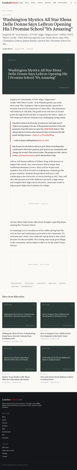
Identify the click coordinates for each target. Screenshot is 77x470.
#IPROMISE (48, 129)
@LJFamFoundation (26, 155)
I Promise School (29, 283)
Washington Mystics (26, 286)
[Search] (71, 2)
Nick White (62, 283)
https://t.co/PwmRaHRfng (43, 135)
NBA (54, 2)
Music (27, 2)
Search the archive (8, 450)
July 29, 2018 (43, 140)
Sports (33, 2)
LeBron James (52, 283)
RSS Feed (5, 447)
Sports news (14, 286)
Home (4, 10)
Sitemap (4, 453)
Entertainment (62, 2)
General (40, 2)
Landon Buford (7, 49)
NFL (3, 435)
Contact (4, 456)
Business (48, 2)
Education (10, 10)
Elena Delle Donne (16, 283)
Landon (12, 399)
